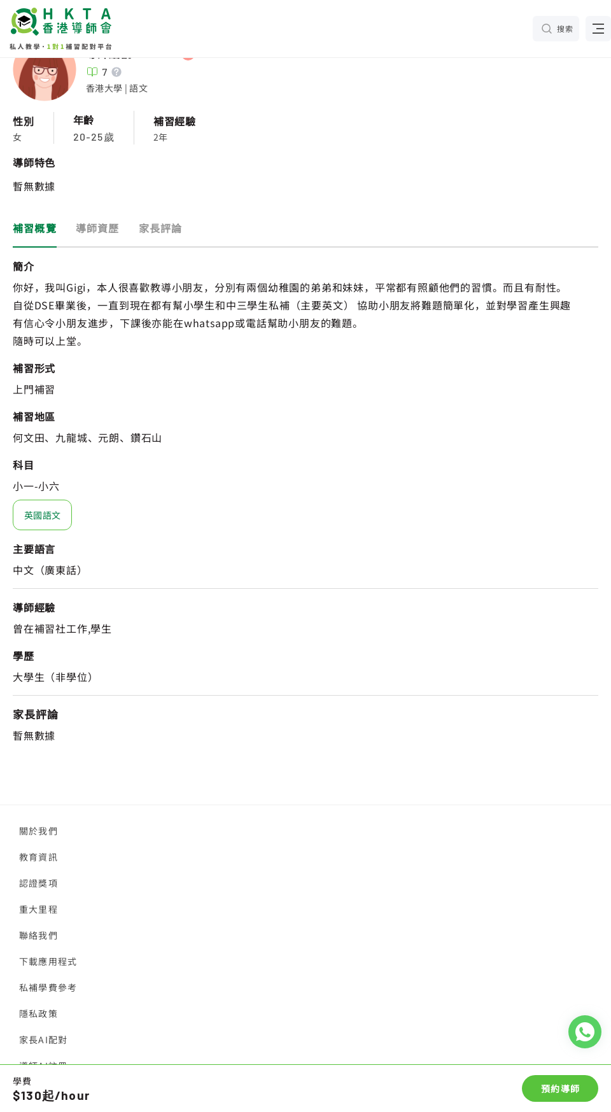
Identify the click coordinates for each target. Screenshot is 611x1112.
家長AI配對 (43, 1039)
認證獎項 (38, 882)
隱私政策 (38, 1013)
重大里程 (38, 909)
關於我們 (38, 830)
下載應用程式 (48, 961)
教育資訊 (38, 856)
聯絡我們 (38, 935)
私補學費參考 (48, 987)
